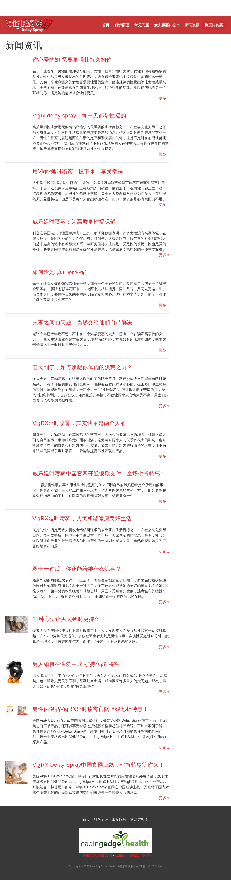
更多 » (164, 98)
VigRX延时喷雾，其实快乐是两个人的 (79, 423)
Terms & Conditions (96, 855)
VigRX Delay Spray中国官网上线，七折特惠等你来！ (98, 765)
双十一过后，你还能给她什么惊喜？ (76, 569)
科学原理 (122, 25)
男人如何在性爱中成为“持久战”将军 (76, 664)
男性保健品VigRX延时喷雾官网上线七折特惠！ (90, 709)
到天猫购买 (214, 25)
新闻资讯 (192, 25)
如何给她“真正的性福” (59, 272)
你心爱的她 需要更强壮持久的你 (72, 60)
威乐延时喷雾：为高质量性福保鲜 (74, 222)
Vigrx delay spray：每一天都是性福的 (79, 115)
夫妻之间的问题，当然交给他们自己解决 (82, 322)
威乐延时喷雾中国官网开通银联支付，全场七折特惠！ (99, 473)
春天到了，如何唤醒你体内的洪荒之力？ (82, 367)
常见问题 (141, 25)
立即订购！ (139, 820)
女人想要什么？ (167, 25)
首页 (105, 25)
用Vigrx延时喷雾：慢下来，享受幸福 (77, 171)
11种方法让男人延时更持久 (66, 619)
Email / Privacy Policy (133, 855)
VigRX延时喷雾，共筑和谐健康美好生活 (82, 518)
